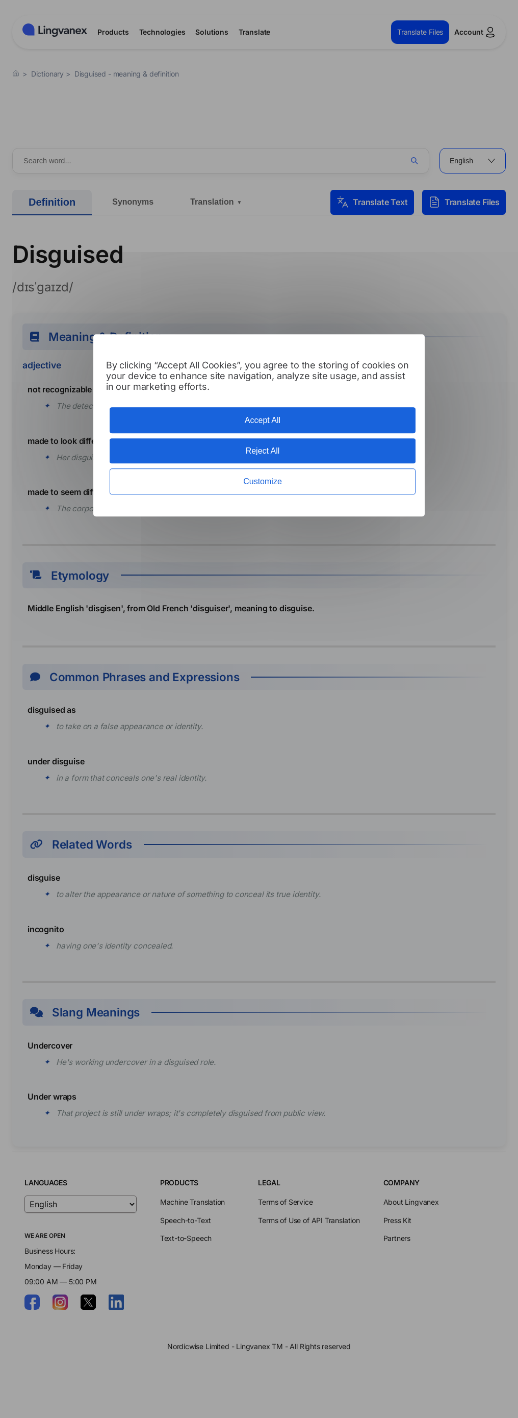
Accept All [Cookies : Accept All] (262, 420)
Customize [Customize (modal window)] (262, 481)
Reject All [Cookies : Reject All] (263, 450)
